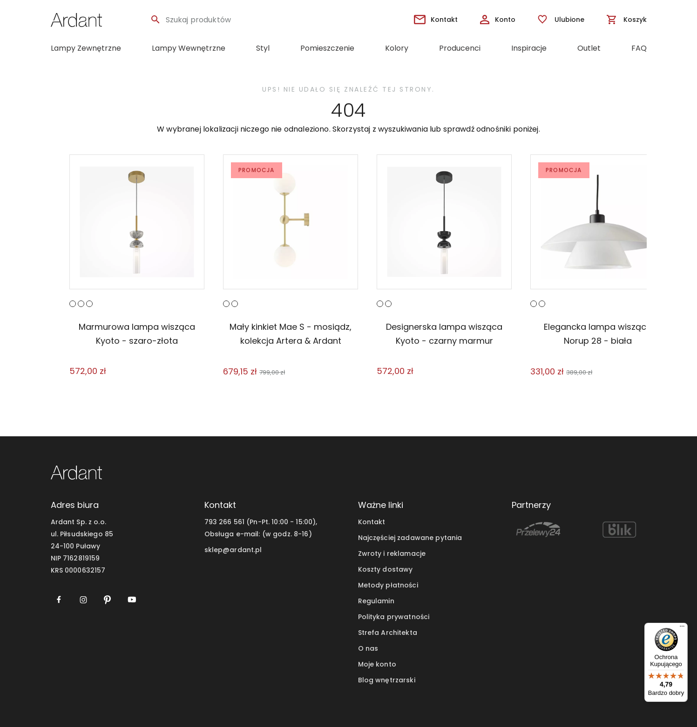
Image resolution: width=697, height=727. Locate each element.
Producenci (459, 48)
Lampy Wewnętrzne (188, 48)
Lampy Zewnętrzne (86, 48)
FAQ (639, 48)
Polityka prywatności (394, 616)
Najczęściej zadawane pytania (410, 537)
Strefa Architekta (387, 632)
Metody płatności (388, 585)
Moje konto (377, 664)
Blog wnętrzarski (386, 680)
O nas (368, 648)
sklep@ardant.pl (233, 549)
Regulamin (376, 601)
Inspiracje (529, 48)
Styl (263, 48)
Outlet (589, 48)
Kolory (396, 48)
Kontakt (372, 522)
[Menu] (682, 628)
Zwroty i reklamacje (392, 553)
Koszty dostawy (385, 569)
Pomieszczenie (327, 48)
